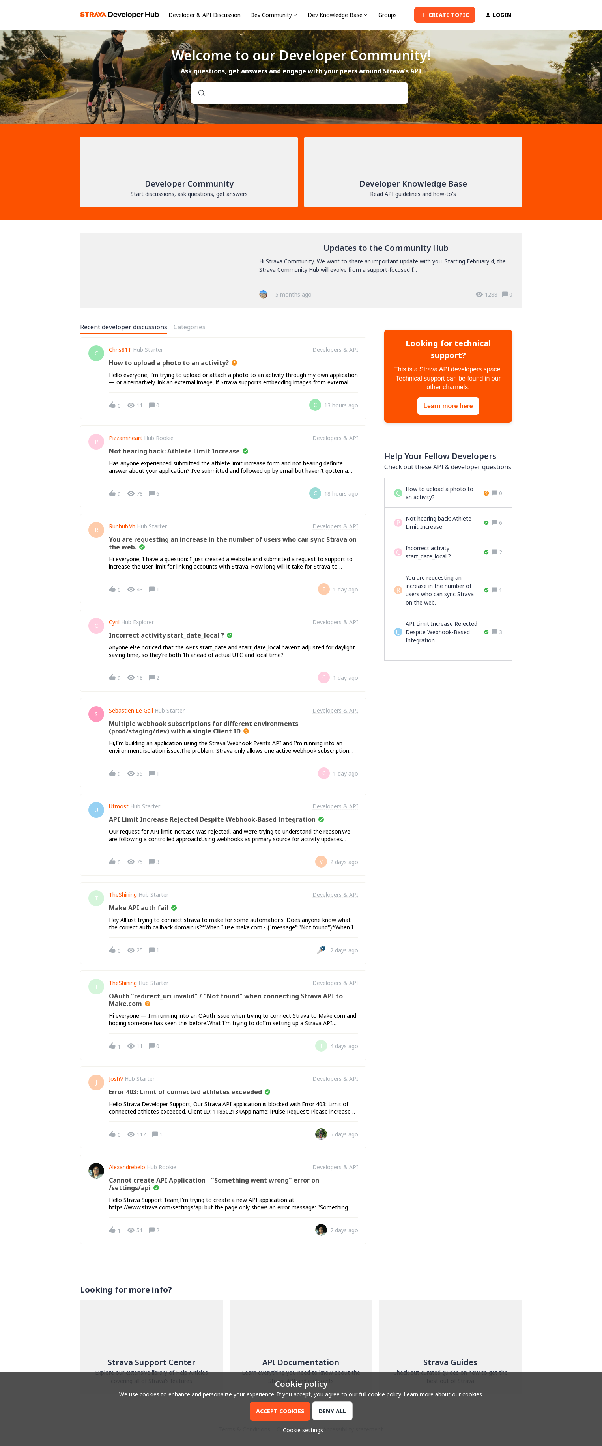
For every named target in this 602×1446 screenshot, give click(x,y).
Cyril (114, 622)
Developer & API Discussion (204, 15)
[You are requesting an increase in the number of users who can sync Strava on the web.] (447, 590)
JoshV (116, 1079)
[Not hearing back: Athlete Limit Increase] (447, 522)
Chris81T (120, 350)
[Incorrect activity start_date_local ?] (447, 552)
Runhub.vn (122, 526)
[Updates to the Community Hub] (301, 270)
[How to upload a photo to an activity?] (447, 493)
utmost (119, 806)
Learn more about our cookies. (443, 1394)
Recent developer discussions (123, 327)
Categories (190, 327)
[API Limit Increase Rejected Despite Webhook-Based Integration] (447, 632)
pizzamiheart (125, 438)
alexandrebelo (127, 1167)
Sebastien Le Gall (131, 710)
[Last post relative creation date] (341, 405)
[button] (301, 1430)
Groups (387, 15)
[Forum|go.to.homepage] (119, 15)
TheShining (123, 894)
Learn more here (448, 406)
